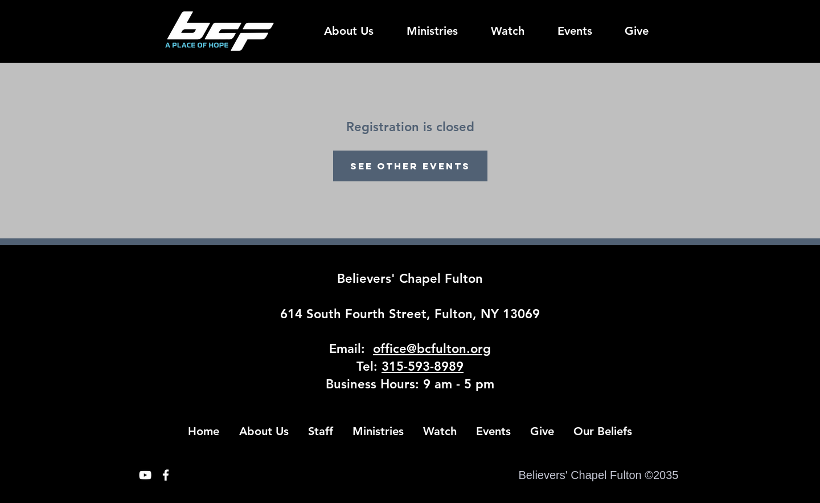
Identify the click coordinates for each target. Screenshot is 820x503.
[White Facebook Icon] (165, 475)
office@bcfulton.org (432, 348)
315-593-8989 (423, 366)
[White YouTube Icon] (145, 475)
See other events (410, 166)
